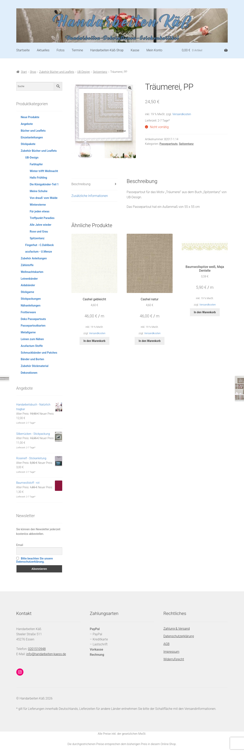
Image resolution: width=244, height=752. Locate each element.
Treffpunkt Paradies (42, 218)
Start (24, 71)
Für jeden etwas (39, 211)
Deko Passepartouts (33, 319)
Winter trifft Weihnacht (44, 171)
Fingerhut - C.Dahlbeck (39, 245)
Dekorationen (29, 372)
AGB (166, 644)
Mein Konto (154, 50)
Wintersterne (38, 204)
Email (19, 545)
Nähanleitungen (30, 305)
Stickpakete (28, 144)
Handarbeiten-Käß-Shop (106, 50)
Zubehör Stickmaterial (34, 366)
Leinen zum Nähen (32, 339)
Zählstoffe (27, 265)
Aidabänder (28, 285)
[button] (130, 88)
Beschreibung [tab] (80, 184)
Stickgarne (27, 292)
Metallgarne (28, 332)
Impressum (171, 652)
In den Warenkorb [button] (94, 340)
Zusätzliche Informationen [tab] (89, 196)
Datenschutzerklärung (178, 636)
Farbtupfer (36, 164)
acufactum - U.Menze (38, 251)
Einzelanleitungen (32, 137)
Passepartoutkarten (33, 325)
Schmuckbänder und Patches (39, 352)
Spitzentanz (100, 71)
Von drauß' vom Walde (43, 197)
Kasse (135, 50)
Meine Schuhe (38, 191)
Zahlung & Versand (176, 628)
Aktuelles (43, 50)
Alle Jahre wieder (40, 224)
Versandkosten (181, 114)
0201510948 (37, 649)
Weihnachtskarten (32, 271)
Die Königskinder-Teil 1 (44, 184)
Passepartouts (168, 143)
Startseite (23, 50)
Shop (33, 71)
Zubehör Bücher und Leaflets (56, 71)
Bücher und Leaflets (33, 130)
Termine (77, 50)
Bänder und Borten (32, 359)
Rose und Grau (39, 231)
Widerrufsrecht (173, 659)
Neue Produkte (30, 117)
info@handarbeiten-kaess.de (46, 654)
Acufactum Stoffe (32, 345)
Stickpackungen (31, 298)
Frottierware (28, 312)
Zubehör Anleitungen (34, 258)
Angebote (27, 123)
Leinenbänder (29, 278)
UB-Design (83, 71)
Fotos (60, 50)
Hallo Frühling (38, 177)
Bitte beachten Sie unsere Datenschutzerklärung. (34, 560)
